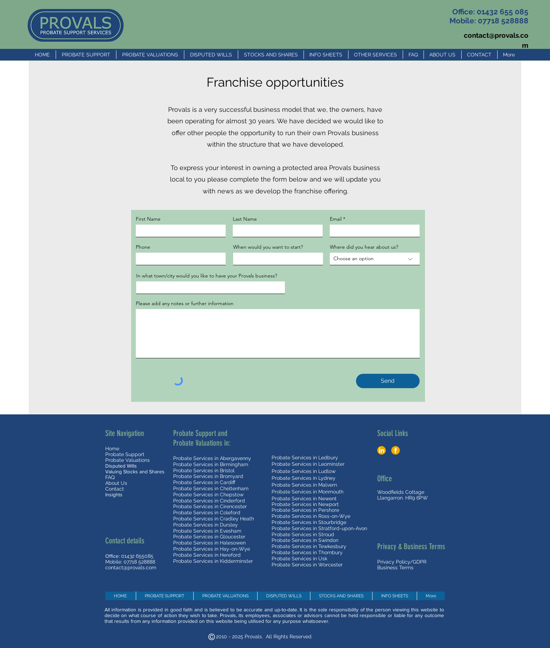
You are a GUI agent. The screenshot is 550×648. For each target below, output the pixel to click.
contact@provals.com (130, 567)
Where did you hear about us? (364, 246)
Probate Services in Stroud (303, 534)
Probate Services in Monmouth (307, 492)
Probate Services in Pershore (305, 510)
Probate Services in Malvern (304, 485)
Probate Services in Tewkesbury (309, 546)
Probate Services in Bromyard (208, 476)
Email (336, 218)
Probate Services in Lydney (304, 478)
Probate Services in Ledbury (305, 457)
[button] (326, 54)
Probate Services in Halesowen (209, 543)
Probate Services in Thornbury (307, 552)
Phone (143, 246)
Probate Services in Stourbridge (309, 522)
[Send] (388, 381)
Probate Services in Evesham (207, 531)
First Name (148, 218)
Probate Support (124, 454)
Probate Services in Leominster (308, 464)
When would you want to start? (268, 246)
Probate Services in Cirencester (210, 506)
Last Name (245, 218)
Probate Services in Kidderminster (213, 561)
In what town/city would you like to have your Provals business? (206, 275)
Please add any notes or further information (185, 303)
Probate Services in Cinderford (209, 501)
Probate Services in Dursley (205, 525)
